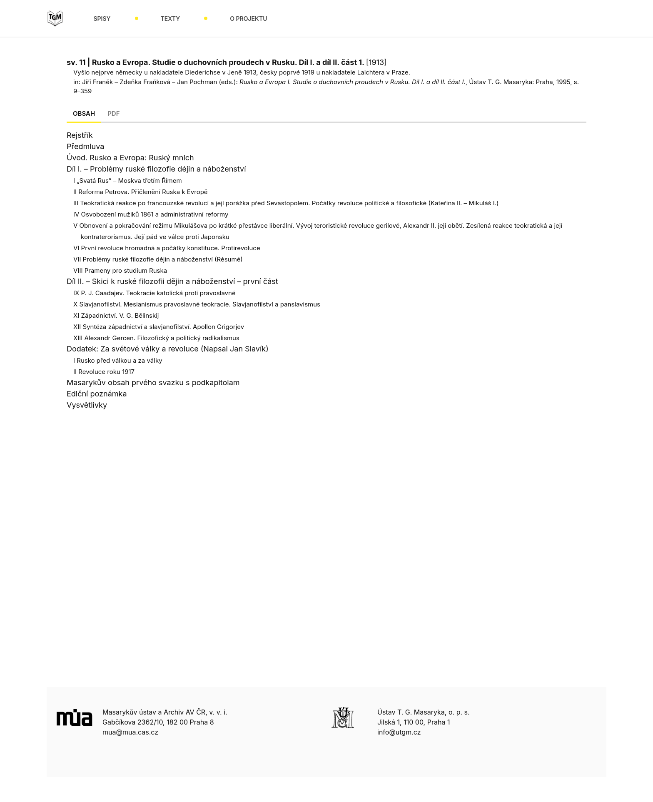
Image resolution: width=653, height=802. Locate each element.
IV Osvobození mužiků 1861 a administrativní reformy (150, 214)
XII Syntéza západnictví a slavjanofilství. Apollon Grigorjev (158, 327)
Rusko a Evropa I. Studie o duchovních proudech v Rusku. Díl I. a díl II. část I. (352, 82)
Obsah (84, 113)
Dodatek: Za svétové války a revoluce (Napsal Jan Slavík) (168, 348)
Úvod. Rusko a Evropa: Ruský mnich (130, 157)
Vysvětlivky (87, 405)
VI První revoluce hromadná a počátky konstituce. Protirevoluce (166, 248)
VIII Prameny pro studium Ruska (120, 270)
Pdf (113, 113)
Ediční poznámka (97, 393)
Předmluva (85, 146)
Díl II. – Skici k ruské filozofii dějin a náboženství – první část (172, 281)
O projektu (248, 18)
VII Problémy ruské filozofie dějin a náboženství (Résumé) (158, 259)
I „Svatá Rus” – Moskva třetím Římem (127, 180)
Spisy (101, 18)
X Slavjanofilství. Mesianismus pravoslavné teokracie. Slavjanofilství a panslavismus (196, 304)
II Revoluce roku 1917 (104, 372)
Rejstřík (80, 135)
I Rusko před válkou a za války (117, 360)
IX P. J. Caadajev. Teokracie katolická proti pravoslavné (154, 293)
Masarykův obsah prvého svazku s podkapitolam (153, 382)
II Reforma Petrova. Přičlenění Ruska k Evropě (140, 192)
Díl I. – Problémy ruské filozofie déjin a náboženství (156, 168)
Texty (170, 18)
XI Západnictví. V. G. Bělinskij (116, 315)
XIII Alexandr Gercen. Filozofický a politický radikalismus (156, 338)
